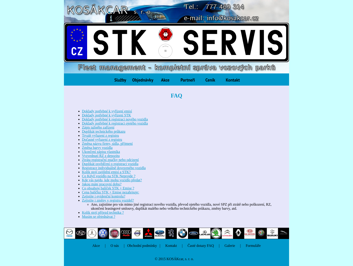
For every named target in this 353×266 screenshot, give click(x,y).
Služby (120, 80)
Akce (165, 80)
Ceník (210, 80)
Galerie (229, 246)
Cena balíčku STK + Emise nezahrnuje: (110, 192)
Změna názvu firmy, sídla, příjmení (107, 144)
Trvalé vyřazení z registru (100, 135)
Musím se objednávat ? (98, 216)
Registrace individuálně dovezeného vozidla (114, 168)
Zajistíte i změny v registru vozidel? (108, 200)
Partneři (188, 80)
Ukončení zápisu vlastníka (101, 152)
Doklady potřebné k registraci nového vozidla (115, 119)
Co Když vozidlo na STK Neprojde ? (108, 176)
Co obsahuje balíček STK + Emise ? (108, 188)
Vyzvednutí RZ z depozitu (101, 156)
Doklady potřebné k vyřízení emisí (107, 111)
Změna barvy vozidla (97, 148)
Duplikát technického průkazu (103, 131)
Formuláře (253, 246)
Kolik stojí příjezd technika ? (103, 212)
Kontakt (233, 80)
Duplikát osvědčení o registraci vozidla (110, 164)
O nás (115, 246)
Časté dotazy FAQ (201, 246)
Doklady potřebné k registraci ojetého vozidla (115, 123)
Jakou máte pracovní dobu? (102, 184)
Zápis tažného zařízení (98, 127)
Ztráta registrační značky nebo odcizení (110, 160)
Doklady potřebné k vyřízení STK (106, 115)
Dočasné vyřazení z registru (102, 139)
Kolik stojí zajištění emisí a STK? (106, 172)
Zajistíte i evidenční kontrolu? (103, 196)
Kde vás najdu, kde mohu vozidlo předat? (112, 180)
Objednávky (142, 80)
